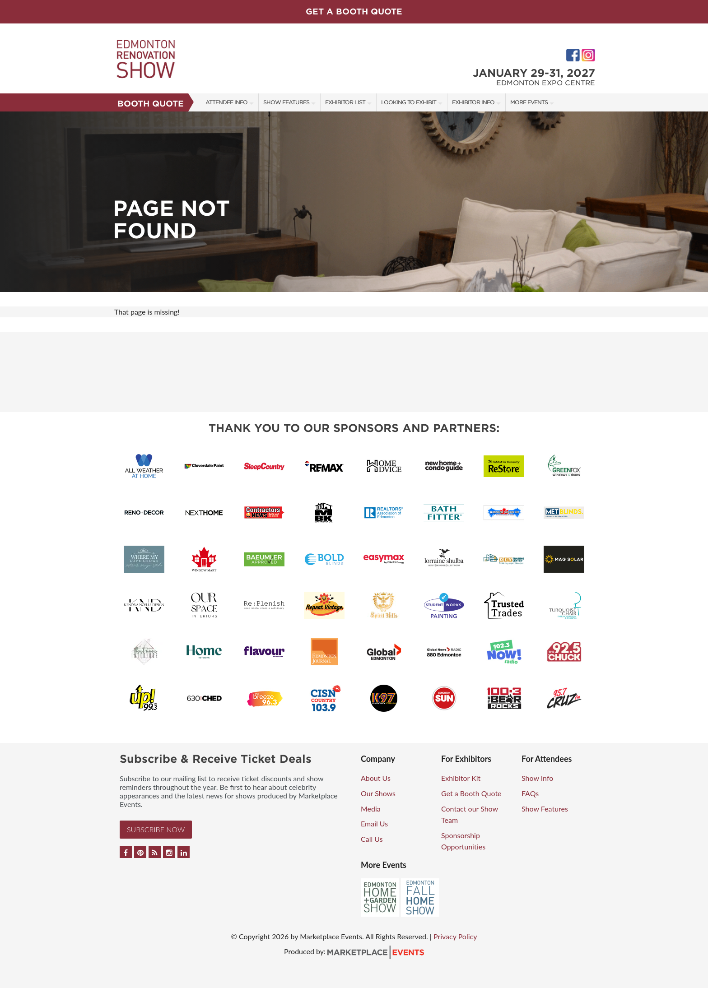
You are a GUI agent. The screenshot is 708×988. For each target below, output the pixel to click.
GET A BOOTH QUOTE (354, 11)
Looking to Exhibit (408, 102)
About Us (376, 778)
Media (371, 808)
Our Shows (378, 793)
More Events (529, 102)
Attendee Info (226, 102)
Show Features (286, 102)
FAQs (530, 793)
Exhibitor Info (473, 102)
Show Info (537, 778)
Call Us (372, 839)
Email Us (374, 823)
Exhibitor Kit (460, 778)
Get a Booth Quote (471, 793)
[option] (354, 201)
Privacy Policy (455, 936)
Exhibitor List (345, 102)
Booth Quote (150, 103)
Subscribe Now (156, 829)
